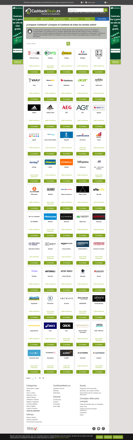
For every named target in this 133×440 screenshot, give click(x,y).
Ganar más (83, 406)
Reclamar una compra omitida (89, 391)
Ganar (82, 415)
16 (43, 378)
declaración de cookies (62, 437)
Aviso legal (56, 406)
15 (39, 378)
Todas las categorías (33, 411)
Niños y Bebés (30, 406)
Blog (88, 19)
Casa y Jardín (30, 393)
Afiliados (56, 391)
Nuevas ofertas (31, 417)
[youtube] (98, 428)
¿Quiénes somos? (58, 388)
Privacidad (56, 404)
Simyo (81, 12)
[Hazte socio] (99, 2)
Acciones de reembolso (30, 19)
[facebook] (94, 428)
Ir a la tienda (34, 72)
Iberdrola (76, 12)
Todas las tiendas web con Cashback (91, 404)
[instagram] (103, 428)
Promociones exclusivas (34, 422)
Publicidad (56, 393)
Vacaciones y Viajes (32, 388)
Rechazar (108, 437)
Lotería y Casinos (31, 408)
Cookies (55, 402)
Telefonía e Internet (32, 399)
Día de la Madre (102, 19)
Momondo (102, 12)
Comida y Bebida (31, 404)
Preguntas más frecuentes (88, 388)
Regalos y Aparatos (32, 402)
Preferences (118, 437)
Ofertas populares (32, 419)
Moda (28, 391)
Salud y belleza (31, 397)
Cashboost (83, 412)
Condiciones (57, 400)
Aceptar (99, 437)
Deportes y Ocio (31, 395)
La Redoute (87, 12)
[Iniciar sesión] (90, 2)
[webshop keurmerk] (32, 430)
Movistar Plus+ (95, 12)
